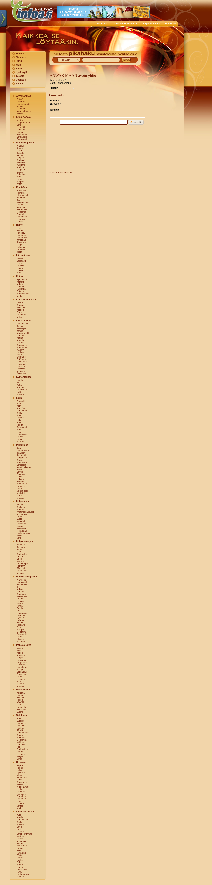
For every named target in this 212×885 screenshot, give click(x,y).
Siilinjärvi (21, 669)
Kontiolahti (22, 554)
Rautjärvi (21, 132)
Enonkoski (21, 190)
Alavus (20, 148)
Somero (20, 867)
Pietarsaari (22, 531)
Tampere (21, 57)
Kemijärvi (21, 408)
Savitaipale (22, 137)
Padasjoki (21, 709)
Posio (19, 422)
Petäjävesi (21, 359)
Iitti (18, 382)
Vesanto (20, 683)
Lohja (19, 789)
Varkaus (20, 681)
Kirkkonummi (23, 787)
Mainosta (102, 23)
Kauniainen (22, 782)
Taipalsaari (22, 139)
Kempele (21, 591)
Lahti (19, 68)
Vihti (19, 808)
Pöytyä (20, 855)
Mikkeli (20, 205)
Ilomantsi (21, 544)
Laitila (19, 827)
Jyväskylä (21, 72)
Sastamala (22, 484)
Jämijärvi (21, 730)
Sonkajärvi (22, 672)
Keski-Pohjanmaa (26, 299)
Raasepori (21, 798)
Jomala (20, 106)
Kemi (19, 406)
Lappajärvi (21, 169)
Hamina (20, 380)
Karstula (20, 335)
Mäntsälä (21, 791)
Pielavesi (21, 665)
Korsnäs (20, 509)
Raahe (20, 622)
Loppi (19, 244)
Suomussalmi (23, 293)
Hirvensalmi (22, 195)
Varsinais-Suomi (25, 811)
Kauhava (21, 162)
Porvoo (20, 268)
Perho (19, 312)
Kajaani (20, 282)
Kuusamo (21, 594)
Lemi (19, 125)
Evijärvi (20, 150)
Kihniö (20, 460)
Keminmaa (22, 410)
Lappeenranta (23, 122)
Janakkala (21, 240)
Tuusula (20, 803)
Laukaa (20, 352)
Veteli (19, 317)
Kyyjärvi (20, 350)
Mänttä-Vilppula (24, 467)
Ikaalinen (21, 453)
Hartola (20, 695)
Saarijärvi (21, 364)
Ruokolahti (22, 134)
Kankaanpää (23, 732)
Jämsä (20, 331)
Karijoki (20, 157)
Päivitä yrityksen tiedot (60, 172)
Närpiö (20, 526)
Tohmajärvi (22, 570)
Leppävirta (22, 662)
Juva (19, 200)
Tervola (20, 436)
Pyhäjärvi (21, 617)
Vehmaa (20, 876)
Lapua (20, 172)
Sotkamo (21, 291)
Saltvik (20, 113)
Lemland (21, 108)
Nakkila (20, 742)
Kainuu (20, 276)
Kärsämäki (22, 596)
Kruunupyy (22, 514)
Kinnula (20, 340)
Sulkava (20, 221)
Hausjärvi (21, 233)
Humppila (21, 235)
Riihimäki (21, 247)
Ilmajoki (20, 153)
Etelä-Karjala (23, 117)
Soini (19, 176)
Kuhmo (20, 284)
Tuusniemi (21, 679)
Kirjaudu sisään (151, 23)
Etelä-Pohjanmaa (25, 142)
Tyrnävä (20, 636)
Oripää (20, 848)
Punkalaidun (22, 749)
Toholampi (21, 314)
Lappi (19, 398)
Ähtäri (19, 184)
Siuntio (20, 801)
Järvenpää (22, 777)
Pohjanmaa (22, 501)
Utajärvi (20, 639)
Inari (19, 403)
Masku (20, 838)
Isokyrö (20, 504)
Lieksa (20, 556)
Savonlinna (22, 219)
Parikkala (21, 129)
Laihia (19, 516)
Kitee (19, 551)
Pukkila (20, 270)
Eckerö (20, 99)
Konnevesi (22, 345)
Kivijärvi (20, 342)
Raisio (20, 857)
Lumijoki (20, 601)
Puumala (21, 214)
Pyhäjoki (21, 615)
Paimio (20, 850)
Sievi (19, 627)
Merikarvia (21, 740)
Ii (17, 587)
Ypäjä (19, 252)
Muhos (20, 603)
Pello (19, 420)
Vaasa (19, 83)
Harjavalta (21, 723)
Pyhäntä (20, 620)
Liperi (19, 559)
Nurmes (20, 561)
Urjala (19, 488)
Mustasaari (22, 523)
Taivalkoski (22, 634)
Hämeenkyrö (23, 450)
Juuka (19, 549)
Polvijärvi (21, 566)
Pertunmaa (22, 209)
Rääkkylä (21, 568)
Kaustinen (21, 307)
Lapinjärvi (21, 261)
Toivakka (21, 366)
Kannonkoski (23, 333)
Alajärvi (20, 146)
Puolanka (21, 289)
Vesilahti (21, 493)
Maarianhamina (24, 111)
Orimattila (21, 707)
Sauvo (20, 864)
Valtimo (20, 573)
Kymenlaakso (23, 377)
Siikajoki (20, 629)
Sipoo (19, 272)
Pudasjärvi (22, 613)
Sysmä (20, 712)
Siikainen (21, 754)
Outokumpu (22, 563)
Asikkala (21, 693)
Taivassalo (22, 869)
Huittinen (21, 728)
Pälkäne (20, 479)
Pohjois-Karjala (24, 541)
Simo (19, 432)
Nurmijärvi (21, 794)
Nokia (19, 469)
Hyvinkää (21, 772)
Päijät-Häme (23, 689)
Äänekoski (21, 373)
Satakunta (21, 715)
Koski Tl (20, 822)
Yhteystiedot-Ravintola (125, 23)
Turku (19, 61)
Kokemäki (21, 737)
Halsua (20, 303)
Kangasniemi (23, 202)
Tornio (19, 439)
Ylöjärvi (20, 498)
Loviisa (20, 263)
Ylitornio (20, 441)
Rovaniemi (22, 427)
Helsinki (20, 53)
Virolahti (20, 394)
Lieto (19, 829)
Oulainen (21, 608)
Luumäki (21, 127)
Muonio (20, 418)
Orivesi (20, 472)
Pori (18, 747)
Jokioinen (21, 242)
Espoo (20, 765)
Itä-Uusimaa (23, 255)
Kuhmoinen (22, 347)
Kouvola (20, 387)
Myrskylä (21, 265)
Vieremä (21, 686)
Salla (19, 429)
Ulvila (19, 759)
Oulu (18, 64)
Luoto (19, 519)
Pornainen (21, 796)
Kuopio (20, 76)
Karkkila (20, 779)
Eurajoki (20, 721)
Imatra (20, 120)
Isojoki (20, 155)
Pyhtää (20, 392)
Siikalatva (21, 632)
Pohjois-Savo (23, 645)
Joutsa (20, 326)
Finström (21, 101)
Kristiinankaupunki (25, 512)
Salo (19, 862)
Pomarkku (21, 744)
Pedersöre (21, 528)
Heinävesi (21, 193)
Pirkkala (20, 476)
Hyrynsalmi (22, 279)
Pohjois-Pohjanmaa (27, 576)
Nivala (20, 606)
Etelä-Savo (22, 187)
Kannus (20, 305)
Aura (19, 815)
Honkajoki (21, 725)
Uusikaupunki (23, 874)
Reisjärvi (21, 625)
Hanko (20, 768)
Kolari (19, 415)
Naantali (20, 843)
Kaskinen (21, 507)
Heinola (20, 697)
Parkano (21, 474)
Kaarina (20, 817)
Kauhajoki (21, 160)
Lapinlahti (21, 660)
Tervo (19, 676)
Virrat (19, 495)
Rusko (20, 860)
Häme (19, 224)
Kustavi (20, 824)
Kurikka (20, 167)
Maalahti (21, 521)
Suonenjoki (22, 674)
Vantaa (20, 806)
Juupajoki (21, 455)
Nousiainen (22, 845)
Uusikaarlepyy (23, 533)
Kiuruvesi (21, 655)
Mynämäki (21, 841)
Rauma (20, 751)
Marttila (20, 836)
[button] (136, 122)
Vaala (19, 296)
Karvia (20, 735)
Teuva (19, 179)
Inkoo (19, 775)
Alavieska (21, 580)
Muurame (21, 357)
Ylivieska (21, 641)
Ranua (20, 425)
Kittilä (19, 413)
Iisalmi (20, 648)
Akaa (19, 448)
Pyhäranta (21, 853)
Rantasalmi (22, 216)
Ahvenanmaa (23, 96)
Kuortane (21, 165)
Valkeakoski (22, 491)
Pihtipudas (22, 361)
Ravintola (170, 23)
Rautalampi (22, 667)
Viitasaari (21, 371)
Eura (19, 718)
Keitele (20, 653)
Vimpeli (20, 181)
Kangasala (22, 457)
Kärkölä (20, 702)
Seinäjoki (21, 174)
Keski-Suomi (23, 320)
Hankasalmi (22, 323)
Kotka (19, 385)
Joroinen (21, 197)
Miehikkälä (22, 389)
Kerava (20, 784)
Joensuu (21, 79)
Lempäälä (21, 465)
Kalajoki (20, 589)
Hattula (20, 230)
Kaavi (19, 650)
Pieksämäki (22, 212)
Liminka (20, 599)
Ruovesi (20, 481)
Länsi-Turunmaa (24, 834)
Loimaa (20, 831)
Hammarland (23, 104)
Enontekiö (21, 401)
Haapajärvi (22, 582)
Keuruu (20, 338)
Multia (19, 354)
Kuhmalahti (22, 462)
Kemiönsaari (22, 819)
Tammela (21, 249)
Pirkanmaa (22, 445)
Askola (20, 258)
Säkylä (20, 756)
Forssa (20, 228)
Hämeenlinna (23, 237)
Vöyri (19, 538)
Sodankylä (22, 434)
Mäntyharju (22, 207)
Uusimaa (21, 762)
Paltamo (20, 286)
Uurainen (21, 369)
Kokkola (20, 310)
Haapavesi (22, 584)
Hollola (20, 700)
